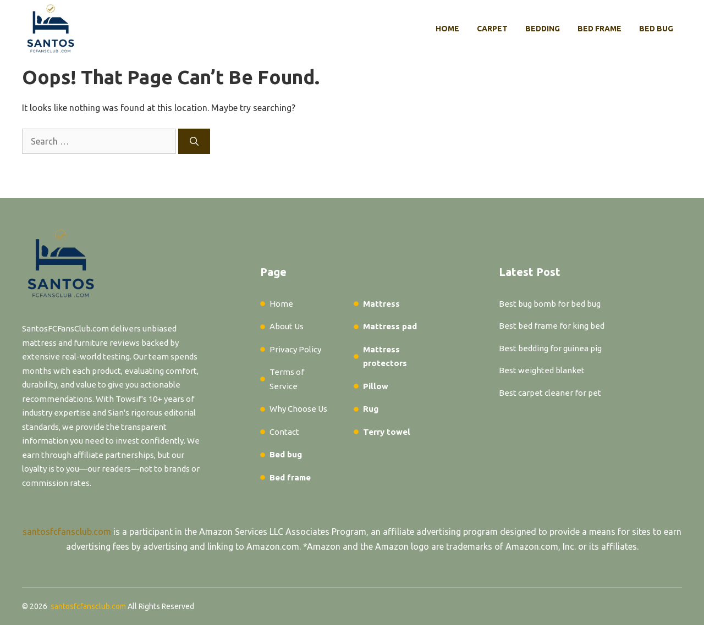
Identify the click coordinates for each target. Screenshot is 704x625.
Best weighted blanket (542, 370)
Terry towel (386, 431)
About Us (287, 326)
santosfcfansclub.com (67, 531)
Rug (370, 408)
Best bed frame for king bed (551, 325)
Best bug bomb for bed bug (550, 303)
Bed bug (656, 28)
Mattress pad (390, 326)
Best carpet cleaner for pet (550, 392)
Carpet (492, 28)
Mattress (381, 303)
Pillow (375, 386)
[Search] (194, 141)
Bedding (542, 28)
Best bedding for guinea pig (550, 348)
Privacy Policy (295, 349)
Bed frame (600, 28)
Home (447, 28)
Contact (284, 431)
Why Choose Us (298, 408)
